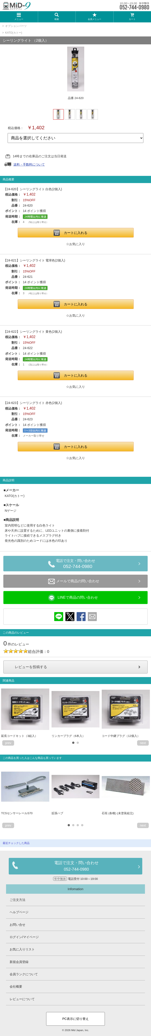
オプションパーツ (16, 26)
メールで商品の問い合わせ (73, 581)
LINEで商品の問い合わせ (73, 597)
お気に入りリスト (22, 949)
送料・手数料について (29, 164)
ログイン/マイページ (24, 937)
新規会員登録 (19, 962)
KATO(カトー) (13, 32)
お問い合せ (17, 924)
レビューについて (22, 999)
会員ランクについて (24, 974)
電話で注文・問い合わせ (77, 564)
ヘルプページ (19, 912)
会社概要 (16, 986)
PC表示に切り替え (75, 1019)
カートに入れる (75, 233)
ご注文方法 (17, 900)
